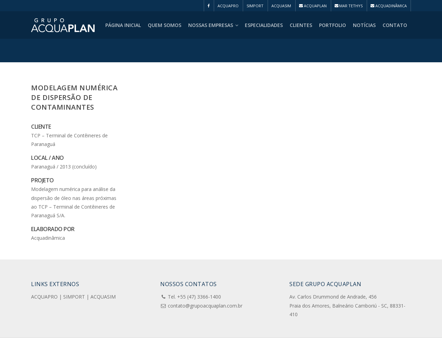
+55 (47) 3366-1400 (199, 274)
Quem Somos (164, 25)
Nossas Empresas (213, 25)
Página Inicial (123, 25)
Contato (395, 25)
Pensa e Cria (95, 330)
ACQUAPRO (228, 5)
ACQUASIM (281, 5)
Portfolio (332, 25)
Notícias (364, 25)
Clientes (301, 25)
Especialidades (264, 25)
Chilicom (175, 329)
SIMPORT (255, 5)
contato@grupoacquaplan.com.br (205, 283)
